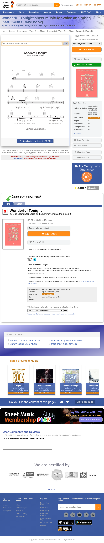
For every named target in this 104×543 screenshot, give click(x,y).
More (98, 12)
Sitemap (43, 526)
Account (5, 505)
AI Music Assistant (87, 281)
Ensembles (34, 12)
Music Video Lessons (44, 514)
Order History (7, 508)
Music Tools (44, 508)
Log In (79, 5)
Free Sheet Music (46, 523)
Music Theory (44, 510)
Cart (97, 5)
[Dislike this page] (67, 402)
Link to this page (85, 402)
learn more (32, 283)
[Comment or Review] (27, 445)
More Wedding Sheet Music (23, 344)
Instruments (8, 12)
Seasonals (71, 12)
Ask (65, 44)
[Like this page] (61, 402)
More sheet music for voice (64, 344)
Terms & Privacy (21, 514)
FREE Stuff (86, 12)
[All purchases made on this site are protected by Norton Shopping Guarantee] (87, 188)
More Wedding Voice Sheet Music (67, 340)
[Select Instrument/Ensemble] (45, 310)
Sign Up (87, 5)
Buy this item (18, 158)
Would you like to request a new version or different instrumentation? (51, 314)
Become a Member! (90, 419)
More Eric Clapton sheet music (25, 340)
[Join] (98, 507)
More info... (78, 134)
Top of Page (52, 489)
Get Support (7, 511)
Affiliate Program (21, 508)
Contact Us (19, 511)
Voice (21, 12)
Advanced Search (67, 5)
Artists (59, 12)
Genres (47, 12)
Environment (20, 517)
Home (4, 31)
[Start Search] (57, 5)
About (18, 505)
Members (94, 36)
